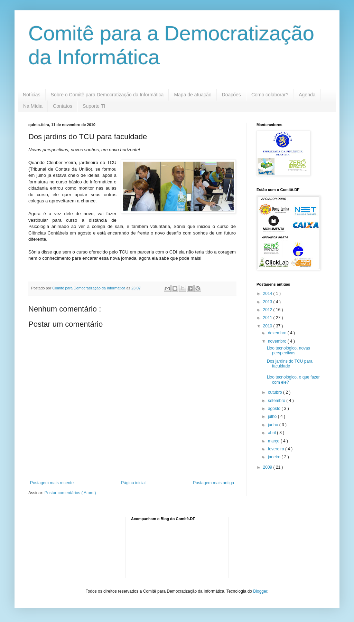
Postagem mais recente (52, 482)
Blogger (260, 591)
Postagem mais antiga (213, 482)
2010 (268, 326)
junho (273, 424)
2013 (268, 301)
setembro (277, 400)
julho (273, 416)
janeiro (274, 456)
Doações (231, 94)
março (274, 441)
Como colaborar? (269, 94)
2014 (268, 293)
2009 (268, 467)
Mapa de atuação (192, 94)
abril (272, 432)
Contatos (62, 106)
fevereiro (276, 449)
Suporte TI (94, 106)
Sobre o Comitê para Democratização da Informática (107, 94)
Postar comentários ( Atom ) (70, 492)
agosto (274, 408)
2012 (268, 309)
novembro (278, 341)
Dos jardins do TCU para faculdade (290, 364)
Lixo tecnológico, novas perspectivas (288, 350)
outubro (275, 392)
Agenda (307, 94)
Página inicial (133, 482)
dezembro (278, 333)
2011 (268, 317)
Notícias (31, 94)
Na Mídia (33, 106)
